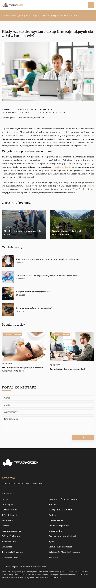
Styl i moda (7, 547)
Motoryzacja (7, 520)
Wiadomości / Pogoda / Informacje (64, 552)
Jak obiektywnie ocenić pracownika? (67, 369)
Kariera (52, 515)
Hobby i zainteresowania (60, 510)
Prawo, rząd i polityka (59, 526)
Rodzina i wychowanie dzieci (62, 536)
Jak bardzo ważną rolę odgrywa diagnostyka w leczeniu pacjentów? (46, 276)
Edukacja (53, 505)
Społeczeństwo (9, 542)
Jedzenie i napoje (10, 515)
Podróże (5, 526)
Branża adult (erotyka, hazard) (63, 499)
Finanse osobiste (9, 510)
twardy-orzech (9, 112)
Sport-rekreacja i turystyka (52, 112)
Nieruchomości (56, 520)
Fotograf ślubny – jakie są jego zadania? (33, 292)
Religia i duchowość (11, 536)
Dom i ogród (7, 505)
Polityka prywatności (19, 484)
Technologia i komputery (13, 552)
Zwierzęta (53, 557)
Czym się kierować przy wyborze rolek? (34, 308)
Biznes (5, 499)
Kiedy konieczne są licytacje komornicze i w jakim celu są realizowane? (48, 259)
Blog (4, 484)
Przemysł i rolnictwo (11, 531)
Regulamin (38, 484)
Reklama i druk (56, 531)
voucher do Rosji (62, 167)
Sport (51, 542)
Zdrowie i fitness (10, 557)
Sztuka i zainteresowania (60, 547)
